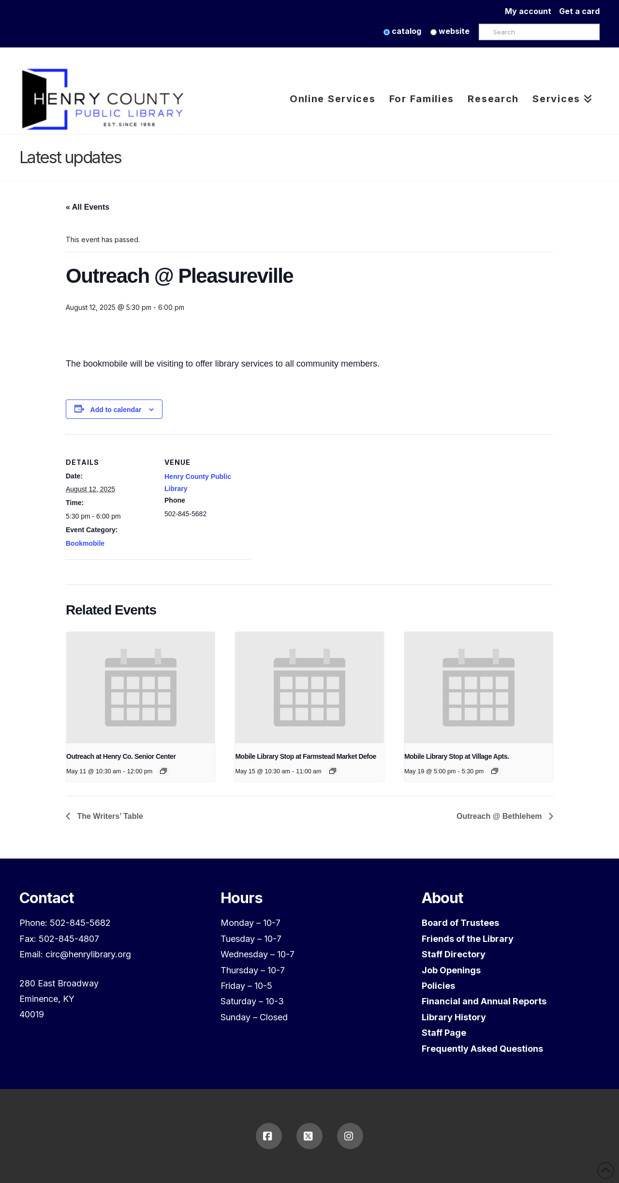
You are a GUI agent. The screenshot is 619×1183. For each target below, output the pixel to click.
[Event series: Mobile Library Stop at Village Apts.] (494, 771)
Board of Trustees (460, 923)
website (450, 31)
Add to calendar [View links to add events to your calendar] (116, 410)
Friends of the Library (468, 939)
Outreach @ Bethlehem (500, 816)
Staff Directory (454, 954)
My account (532, 11)
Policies (438, 986)
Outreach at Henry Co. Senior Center (121, 756)
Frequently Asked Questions (482, 1049)
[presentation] (140, 687)
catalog (402, 31)
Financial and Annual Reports (484, 1001)
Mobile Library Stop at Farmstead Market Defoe (305, 756)
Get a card (579, 11)
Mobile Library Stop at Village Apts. (456, 756)
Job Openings (451, 970)
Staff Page (444, 1033)
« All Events (87, 207)
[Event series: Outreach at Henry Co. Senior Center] (163, 771)
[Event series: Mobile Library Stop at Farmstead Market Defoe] (332, 771)
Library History (454, 1017)
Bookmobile (85, 543)
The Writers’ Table (109, 816)
